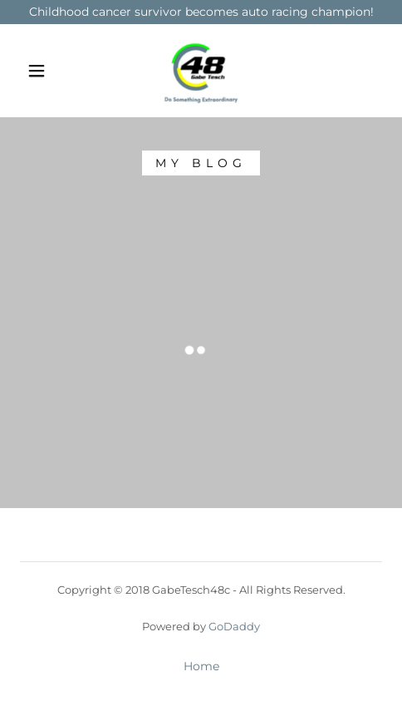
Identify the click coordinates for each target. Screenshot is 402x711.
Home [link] (201, 666)
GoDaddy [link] (234, 626)
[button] (38, 70)
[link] (201, 70)
